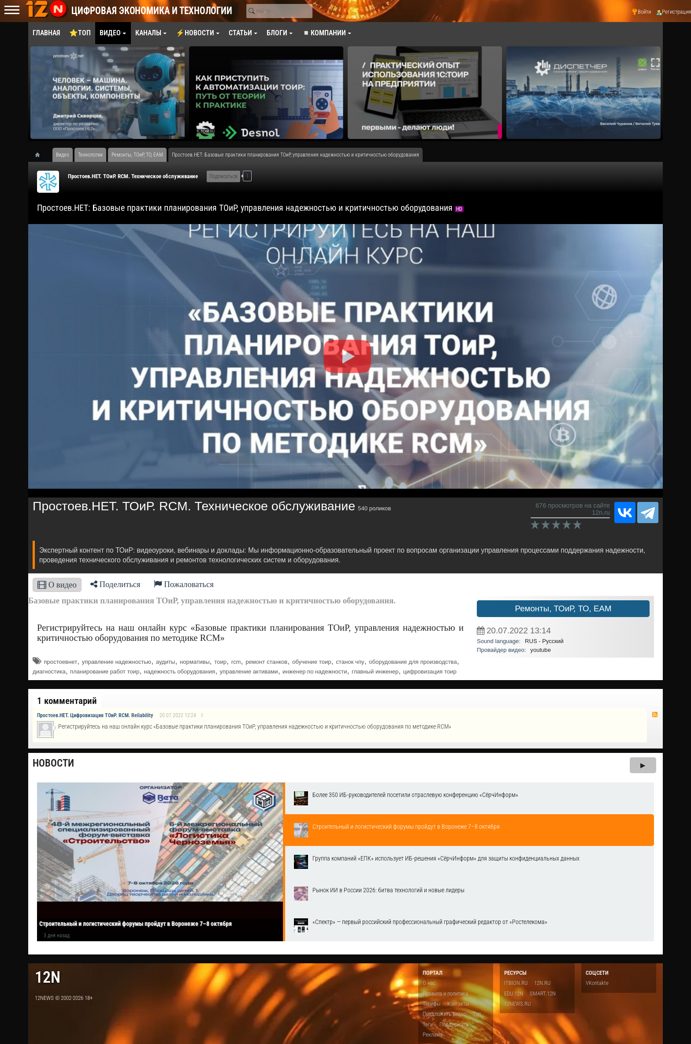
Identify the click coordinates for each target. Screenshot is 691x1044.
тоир (220, 662)
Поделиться (115, 584)
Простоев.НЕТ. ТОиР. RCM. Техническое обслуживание (133, 176)
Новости (53, 763)
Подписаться (223, 176)
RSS (654, 714)
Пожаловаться (184, 584)
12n (47, 977)
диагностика (49, 671)
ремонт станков (266, 662)
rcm (236, 662)
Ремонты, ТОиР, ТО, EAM (563, 608)
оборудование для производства (413, 662)
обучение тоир (311, 662)
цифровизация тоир (430, 671)
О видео (57, 584)
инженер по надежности (314, 671)
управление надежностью (116, 662)
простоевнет (61, 662)
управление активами (249, 671)
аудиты (165, 662)
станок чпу (350, 662)
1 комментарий (67, 701)
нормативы (194, 662)
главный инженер (375, 671)
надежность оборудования (179, 671)
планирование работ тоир (104, 671)
